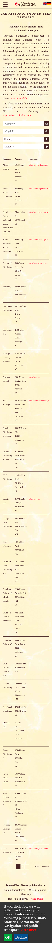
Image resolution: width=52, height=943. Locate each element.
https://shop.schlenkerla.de (17, 115)
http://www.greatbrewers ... (39, 286)
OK (7, 937)
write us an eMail (19, 98)
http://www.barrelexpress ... (39, 235)
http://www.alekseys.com (38, 188)
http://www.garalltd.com (38, 872)
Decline (21, 937)
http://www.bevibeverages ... (40, 424)
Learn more (28, 930)
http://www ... (34, 400)
